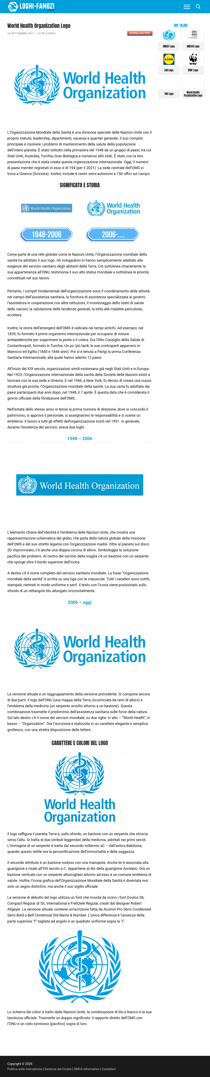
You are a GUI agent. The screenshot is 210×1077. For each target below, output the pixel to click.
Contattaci (113, 1069)
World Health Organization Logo (193, 93)
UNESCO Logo (193, 46)
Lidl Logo (168, 70)
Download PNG (139, 33)
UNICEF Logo (169, 46)
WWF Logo (193, 70)
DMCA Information (90, 1069)
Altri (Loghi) (47, 33)
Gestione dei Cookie (60, 1069)
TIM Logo (169, 93)
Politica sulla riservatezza (25, 1069)
